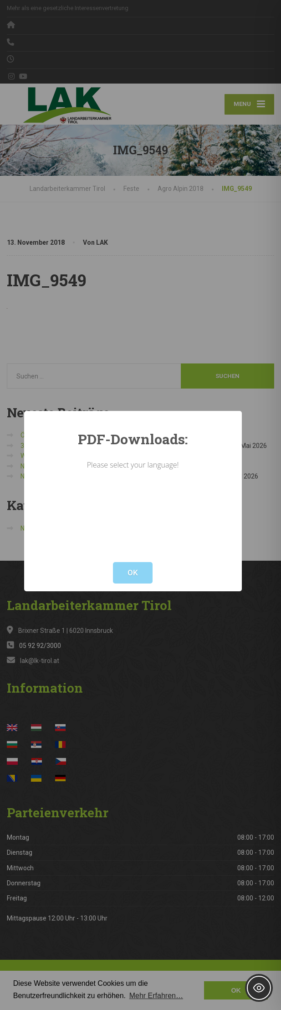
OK (133, 572)
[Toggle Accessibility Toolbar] (259, 988)
